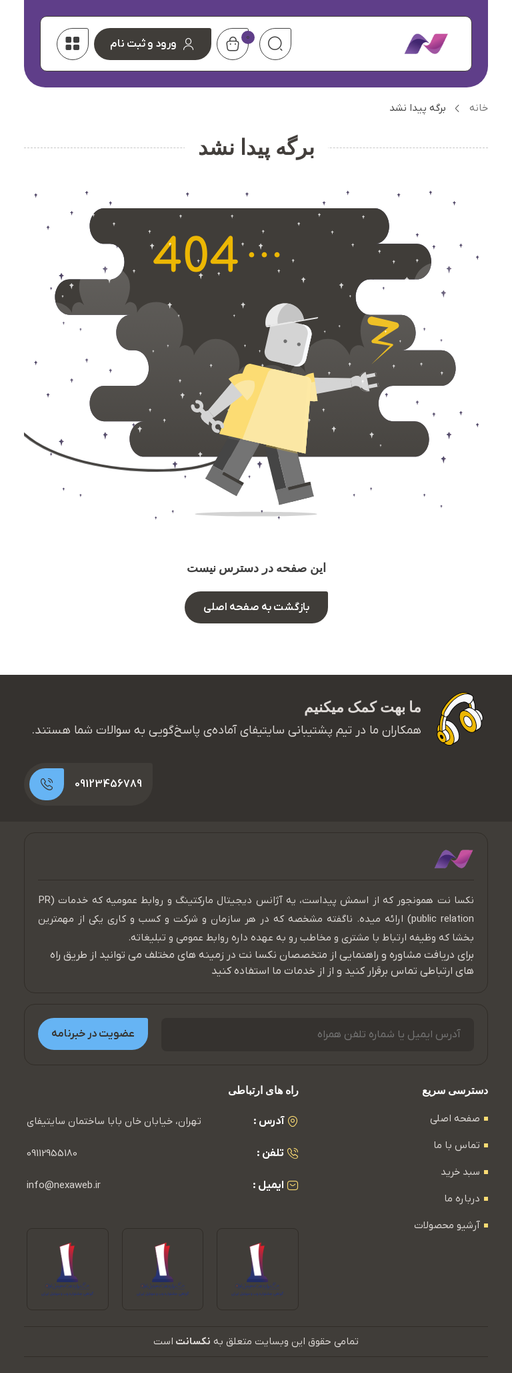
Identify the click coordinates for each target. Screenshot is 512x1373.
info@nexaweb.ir (64, 1185)
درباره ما (462, 1198)
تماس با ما (456, 1145)
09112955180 (52, 1153)
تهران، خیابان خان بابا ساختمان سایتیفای (114, 1121)
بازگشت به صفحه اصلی (256, 607)
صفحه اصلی (455, 1118)
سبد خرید (460, 1172)
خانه (478, 108)
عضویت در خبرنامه (93, 1034)
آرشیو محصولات (447, 1225)
